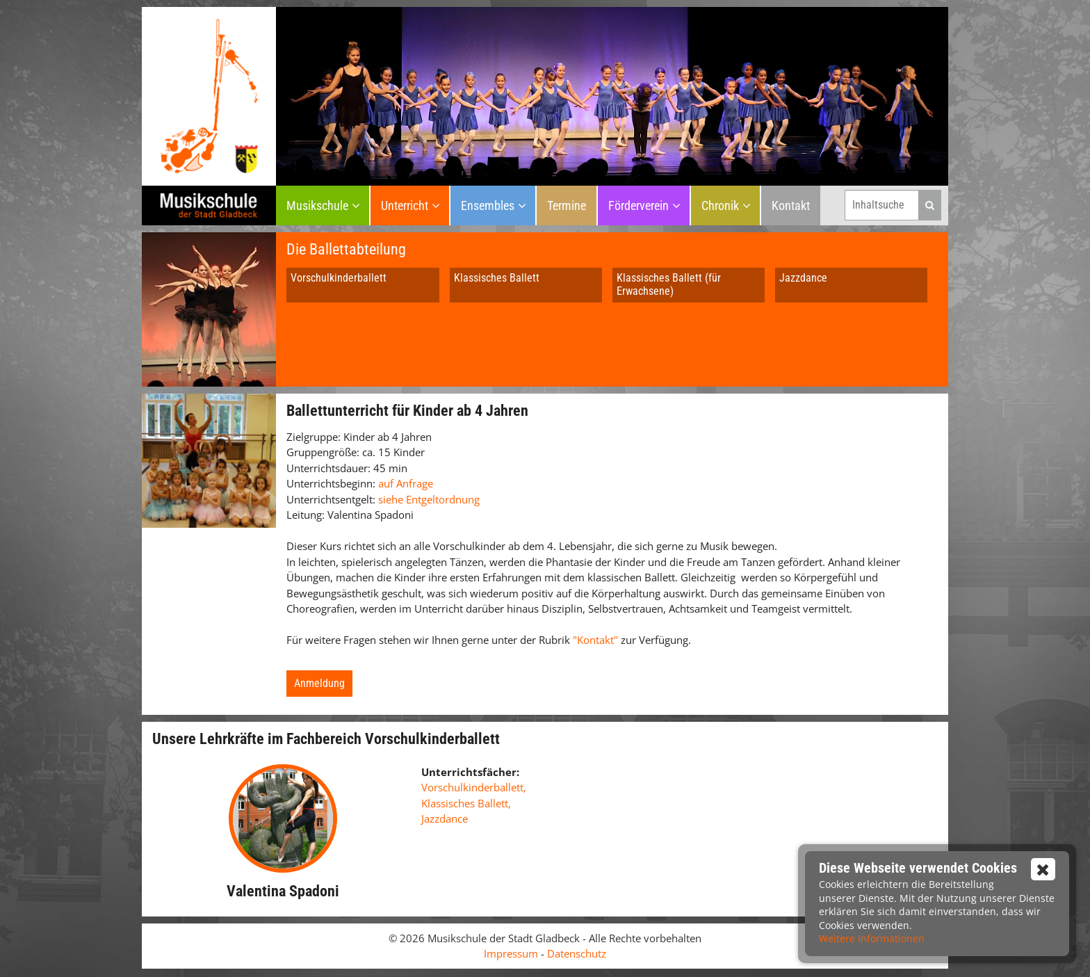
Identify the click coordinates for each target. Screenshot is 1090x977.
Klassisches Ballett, (466, 803)
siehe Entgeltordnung (429, 499)
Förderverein (638, 205)
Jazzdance (803, 277)
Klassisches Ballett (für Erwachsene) (669, 284)
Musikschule (317, 205)
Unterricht (404, 205)
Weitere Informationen (872, 938)
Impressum (511, 953)
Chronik (720, 205)
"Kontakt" (597, 640)
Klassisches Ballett (496, 277)
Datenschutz (576, 953)
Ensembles (487, 205)
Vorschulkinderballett (339, 277)
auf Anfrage (405, 483)
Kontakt (791, 205)
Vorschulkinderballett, (473, 787)
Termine (566, 205)
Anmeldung (319, 683)
